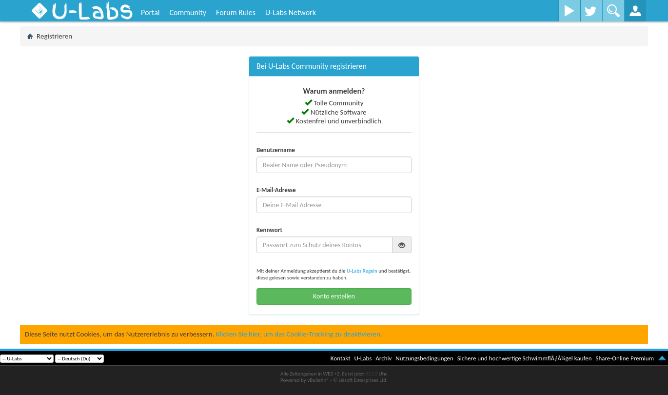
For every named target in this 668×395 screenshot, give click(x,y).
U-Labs (363, 358)
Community (187, 12)
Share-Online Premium (624, 358)
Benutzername (275, 150)
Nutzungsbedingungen (424, 358)
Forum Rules (235, 12)
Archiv (383, 358)
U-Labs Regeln (362, 271)
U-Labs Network (290, 12)
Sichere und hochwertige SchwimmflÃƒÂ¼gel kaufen (524, 358)
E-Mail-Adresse (276, 190)
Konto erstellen (334, 296)
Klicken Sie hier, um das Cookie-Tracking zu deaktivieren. (299, 334)
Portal (150, 12)
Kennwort (269, 230)
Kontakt (341, 358)
